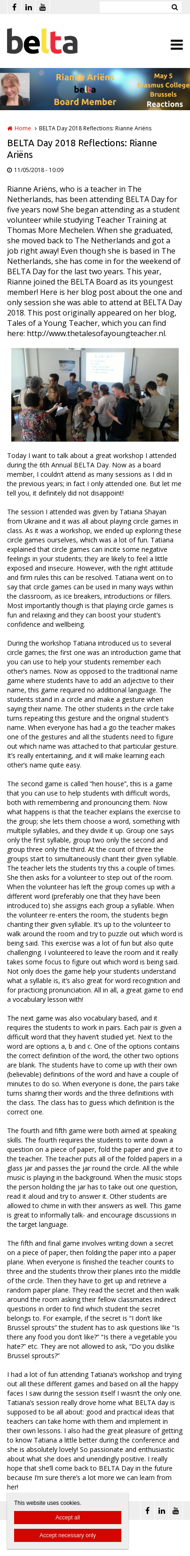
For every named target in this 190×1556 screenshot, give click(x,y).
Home (23, 128)
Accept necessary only (68, 1535)
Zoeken (174, 7)
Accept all (67, 1517)
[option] (95, 395)
